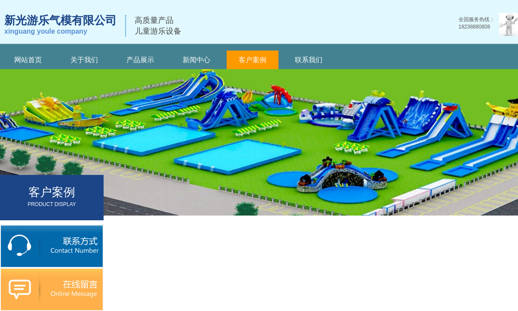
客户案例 (252, 59)
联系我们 (308, 59)
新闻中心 (196, 59)
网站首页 (28, 59)
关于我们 (84, 59)
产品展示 (140, 59)
